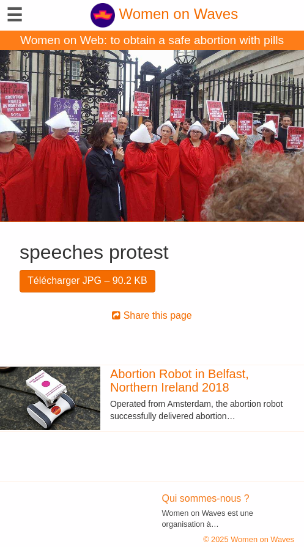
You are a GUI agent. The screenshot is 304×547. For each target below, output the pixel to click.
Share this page (152, 315)
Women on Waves (164, 14)
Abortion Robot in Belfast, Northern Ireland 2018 (179, 380)
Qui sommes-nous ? (206, 498)
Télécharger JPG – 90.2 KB (87, 280)
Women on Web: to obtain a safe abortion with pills (152, 40)
